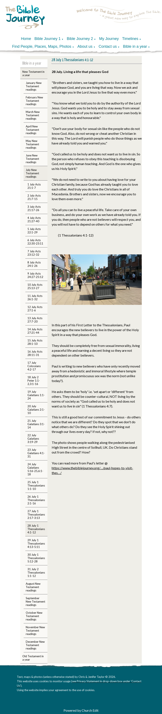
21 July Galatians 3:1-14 (36, 424)
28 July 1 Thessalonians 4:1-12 (36, 529)
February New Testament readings (34, 101)
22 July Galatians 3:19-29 (33, 439)
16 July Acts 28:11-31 (34, 353)
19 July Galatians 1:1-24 (36, 395)
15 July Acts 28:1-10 (34, 342)
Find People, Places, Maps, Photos (41, 46)
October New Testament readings (34, 616)
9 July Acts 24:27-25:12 (35, 275)
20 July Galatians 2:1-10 (36, 410)
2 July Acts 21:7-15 (34, 197)
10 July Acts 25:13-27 (34, 286)
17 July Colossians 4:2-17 (34, 366)
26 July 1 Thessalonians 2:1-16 (36, 500)
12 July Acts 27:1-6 (34, 308)
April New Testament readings (32, 130)
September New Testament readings (35, 601)
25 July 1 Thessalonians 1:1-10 (36, 485)
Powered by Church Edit (81, 710)
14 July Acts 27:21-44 (34, 331)
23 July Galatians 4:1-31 (36, 453)
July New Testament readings (32, 173)
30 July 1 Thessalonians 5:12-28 (36, 558)
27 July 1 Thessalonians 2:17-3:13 (36, 514)
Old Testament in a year (33, 657)
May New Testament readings (32, 144)
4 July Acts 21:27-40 (34, 219)
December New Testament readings (35, 645)
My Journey (109, 39)
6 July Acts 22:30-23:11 (35, 241)
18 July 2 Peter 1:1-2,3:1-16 (33, 381)
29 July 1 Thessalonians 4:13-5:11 (36, 543)
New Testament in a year (33, 73)
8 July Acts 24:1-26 (34, 264)
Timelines (130, 39)
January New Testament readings (34, 86)
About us (84, 46)
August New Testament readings (33, 587)
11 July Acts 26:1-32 (34, 297)
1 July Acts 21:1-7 (34, 186)
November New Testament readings (35, 630)
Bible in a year (135, 46)
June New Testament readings (32, 159)
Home (26, 39)
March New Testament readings (33, 115)
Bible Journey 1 (47, 39)
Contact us (108, 46)
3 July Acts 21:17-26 (34, 208)
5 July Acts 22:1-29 (34, 230)
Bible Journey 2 (80, 39)
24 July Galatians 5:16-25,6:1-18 (35, 469)
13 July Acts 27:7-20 (34, 319)
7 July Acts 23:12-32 (34, 253)
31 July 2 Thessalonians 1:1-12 (36, 572)
